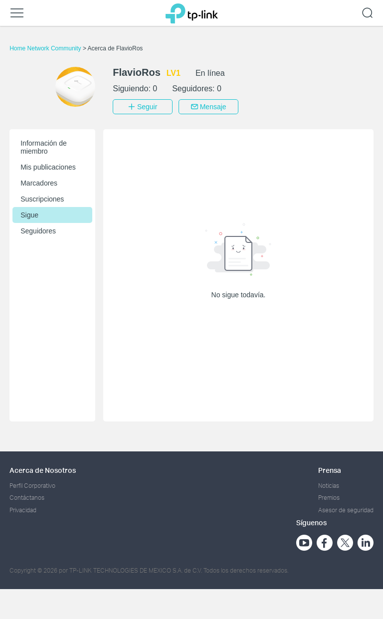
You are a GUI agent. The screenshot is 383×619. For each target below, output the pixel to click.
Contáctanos (26, 497)
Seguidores (38, 231)
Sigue (29, 215)
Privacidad (22, 510)
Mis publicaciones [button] (48, 167)
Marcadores (38, 183)
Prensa (329, 470)
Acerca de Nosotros (42, 470)
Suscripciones (42, 199)
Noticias (328, 485)
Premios (329, 497)
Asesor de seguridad (346, 510)
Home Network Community (46, 48)
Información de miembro (43, 147)
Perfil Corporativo (32, 485)
